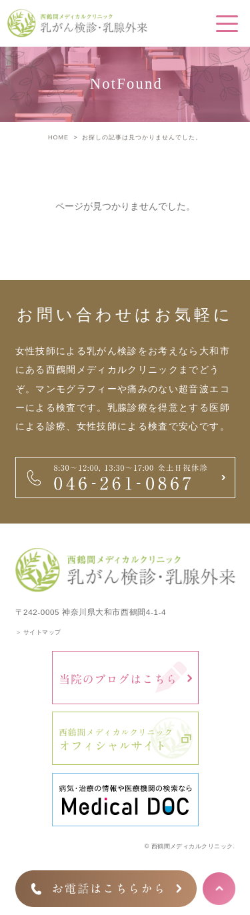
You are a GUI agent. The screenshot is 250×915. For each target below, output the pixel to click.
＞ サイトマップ (38, 632)
